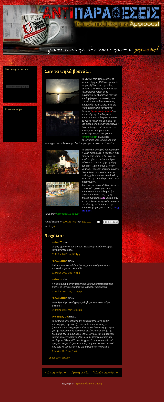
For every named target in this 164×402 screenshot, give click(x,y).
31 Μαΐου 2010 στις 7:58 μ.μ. (66, 272)
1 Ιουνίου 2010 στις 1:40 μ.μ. (66, 351)
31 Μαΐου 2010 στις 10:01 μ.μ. (67, 291)
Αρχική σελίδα (80, 372)
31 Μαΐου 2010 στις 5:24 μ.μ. (66, 254)
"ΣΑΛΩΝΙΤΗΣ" (59, 261)
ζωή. (55, 226)
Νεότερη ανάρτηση (56, 372)
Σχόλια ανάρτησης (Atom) (89, 383)
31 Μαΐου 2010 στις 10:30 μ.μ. (67, 310)
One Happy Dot (60, 316)
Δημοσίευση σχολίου (59, 357)
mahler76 (57, 242)
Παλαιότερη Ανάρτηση (106, 372)
